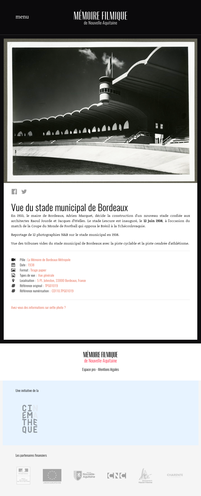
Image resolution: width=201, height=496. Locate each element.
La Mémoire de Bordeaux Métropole (49, 259)
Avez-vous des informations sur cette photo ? (38, 307)
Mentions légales (108, 369)
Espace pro (89, 369)
